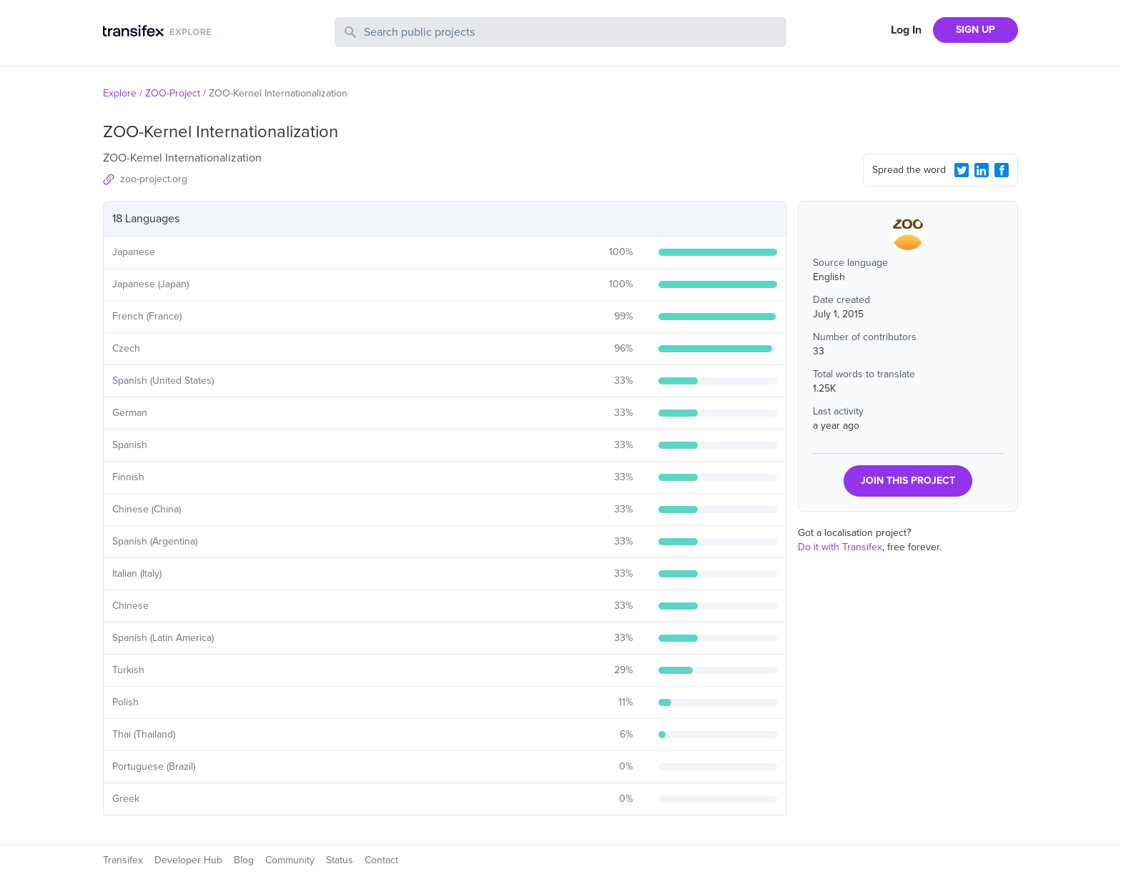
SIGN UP (975, 30)
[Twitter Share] (962, 170)
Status (339, 860)
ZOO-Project (172, 93)
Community (290, 860)
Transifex (123, 860)
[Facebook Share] (1002, 170)
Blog (244, 860)
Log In (906, 30)
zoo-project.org (153, 179)
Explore (120, 93)
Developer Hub (188, 860)
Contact (381, 860)
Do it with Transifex (840, 547)
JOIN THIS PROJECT (908, 481)
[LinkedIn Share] (982, 170)
